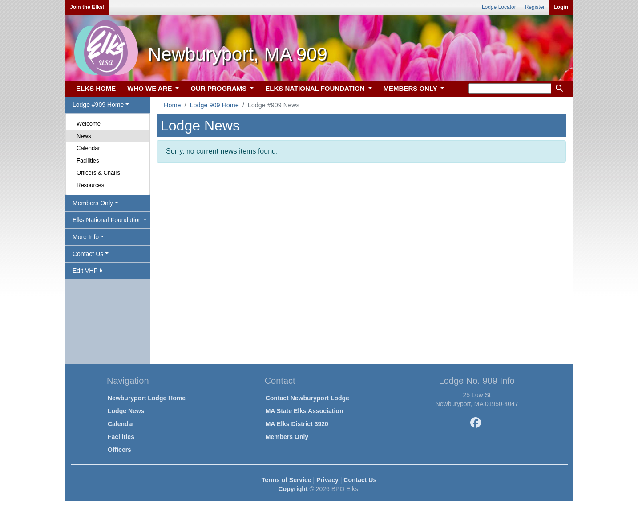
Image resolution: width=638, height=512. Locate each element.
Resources (90, 185)
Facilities (88, 160)
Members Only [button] (93, 203)
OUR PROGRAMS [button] (219, 88)
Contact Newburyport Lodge (307, 398)
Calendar (88, 148)
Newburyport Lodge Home (147, 398)
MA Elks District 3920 (297, 423)
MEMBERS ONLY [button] (411, 88)
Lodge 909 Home (214, 105)
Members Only (287, 436)
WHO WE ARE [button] (150, 88)
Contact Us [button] (88, 253)
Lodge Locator (499, 7)
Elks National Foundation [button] (107, 219)
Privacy (327, 480)
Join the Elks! (87, 7)
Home (172, 105)
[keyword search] (509, 88)
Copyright (292, 488)
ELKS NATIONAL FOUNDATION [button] (316, 88)
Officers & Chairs (98, 172)
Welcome (89, 123)
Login (560, 7)
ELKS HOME (96, 88)
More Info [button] (86, 236)
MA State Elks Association (304, 410)
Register (535, 7)
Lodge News (126, 410)
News (84, 136)
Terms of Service (286, 480)
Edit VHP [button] (87, 270)
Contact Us (359, 480)
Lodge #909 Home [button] (98, 104)
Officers (119, 449)
